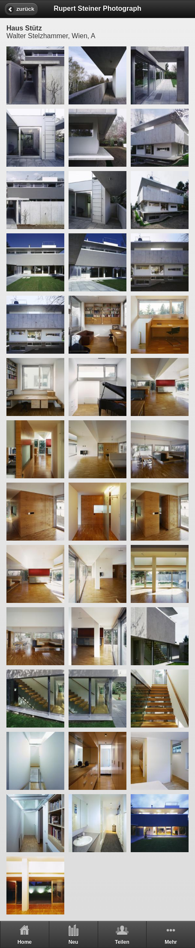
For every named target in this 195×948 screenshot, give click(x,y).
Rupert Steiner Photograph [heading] (97, 8)
